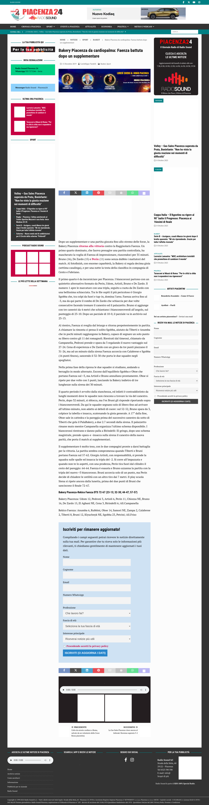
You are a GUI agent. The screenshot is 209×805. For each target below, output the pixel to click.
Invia (40, 71)
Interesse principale (73, 633)
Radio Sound (15, 2)
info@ (167, 773)
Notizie (74, 40)
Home (13, 26)
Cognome (68, 569)
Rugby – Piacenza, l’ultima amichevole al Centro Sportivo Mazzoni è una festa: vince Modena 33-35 (32, 219)
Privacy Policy (159, 802)
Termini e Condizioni (172, 802)
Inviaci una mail (186, 316)
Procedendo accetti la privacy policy (87, 646)
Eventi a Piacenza (70, 26)
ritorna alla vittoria (91, 246)
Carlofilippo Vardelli (88, 64)
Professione (69, 607)
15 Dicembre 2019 (69, 64)
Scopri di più (163, 776)
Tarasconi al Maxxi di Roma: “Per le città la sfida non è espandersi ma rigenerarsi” (39, 124)
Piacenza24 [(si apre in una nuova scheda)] (43, 87)
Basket (103, 64)
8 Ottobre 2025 (162, 160)
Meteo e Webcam (143, 26)
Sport (49, 26)
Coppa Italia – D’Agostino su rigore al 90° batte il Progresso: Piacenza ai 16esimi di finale (32, 211)
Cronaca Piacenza (31, 26)
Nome (66, 556)
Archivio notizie (13, 774)
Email (66, 582)
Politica (121, 26)
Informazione (12, 782)
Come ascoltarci (13, 778)
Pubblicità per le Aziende (17, 786)
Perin (95, 259)
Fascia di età (69, 620)
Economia (106, 26)
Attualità (90, 26)
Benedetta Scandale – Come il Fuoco (177, 296)
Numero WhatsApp (73, 594)
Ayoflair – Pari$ (168, 305)
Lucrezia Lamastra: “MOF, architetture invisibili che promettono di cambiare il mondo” (174, 257)
